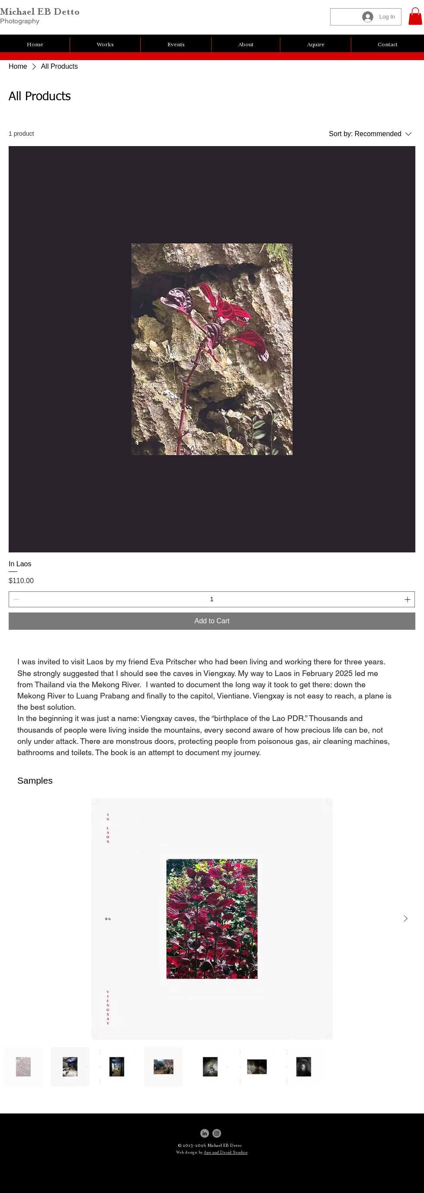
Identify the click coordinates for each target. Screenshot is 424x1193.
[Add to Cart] (212, 621)
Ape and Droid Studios (225, 1152)
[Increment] (408, 599)
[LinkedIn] (204, 1133)
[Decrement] (15, 599)
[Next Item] (405, 919)
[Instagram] (216, 1133)
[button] (415, 16)
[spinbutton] (212, 599)
